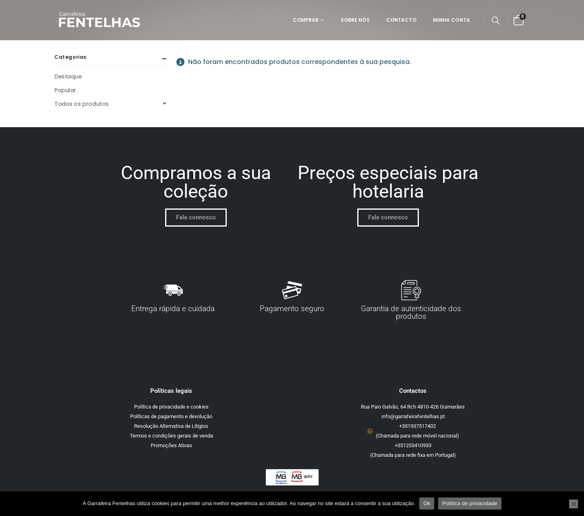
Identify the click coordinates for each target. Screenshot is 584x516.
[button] (496, 20)
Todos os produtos (81, 104)
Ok (426, 503)
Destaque (68, 76)
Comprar (306, 20)
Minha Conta (451, 20)
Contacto (401, 20)
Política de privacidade (469, 503)
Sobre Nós (355, 20)
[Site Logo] (99, 20)
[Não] (573, 503)
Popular (65, 90)
